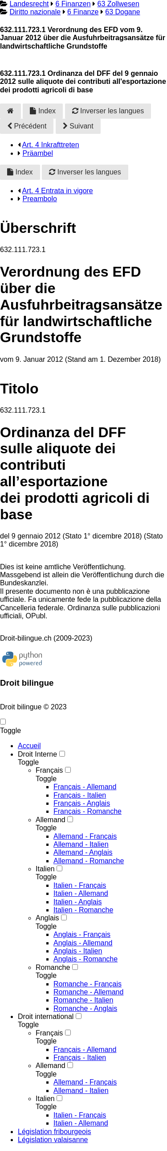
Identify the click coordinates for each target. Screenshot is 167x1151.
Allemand (50, 820)
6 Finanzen (72, 4)
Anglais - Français (81, 934)
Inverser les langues (108, 111)
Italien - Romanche (83, 910)
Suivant (78, 126)
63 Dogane (122, 12)
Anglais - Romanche (85, 959)
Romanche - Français (87, 984)
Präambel (37, 153)
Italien (45, 869)
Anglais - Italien (77, 951)
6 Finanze (82, 12)
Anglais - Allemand (83, 943)
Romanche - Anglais (85, 1008)
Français (49, 770)
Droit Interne (37, 754)
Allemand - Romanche (88, 861)
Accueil (29, 745)
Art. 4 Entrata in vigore (57, 191)
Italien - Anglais (77, 902)
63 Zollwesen (118, 4)
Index (43, 111)
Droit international (45, 1016)
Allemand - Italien (81, 844)
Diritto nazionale (35, 12)
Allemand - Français (85, 836)
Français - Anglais (81, 803)
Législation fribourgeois (54, 1131)
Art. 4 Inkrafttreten (50, 145)
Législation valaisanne (53, 1139)
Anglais (47, 918)
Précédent (26, 126)
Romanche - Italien (83, 1000)
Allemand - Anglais (83, 852)
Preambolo (39, 199)
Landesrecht (29, 4)
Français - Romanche (87, 811)
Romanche (53, 967)
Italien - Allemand (80, 893)
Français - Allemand (84, 787)
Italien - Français (79, 885)
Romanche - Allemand (88, 992)
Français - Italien (79, 795)
